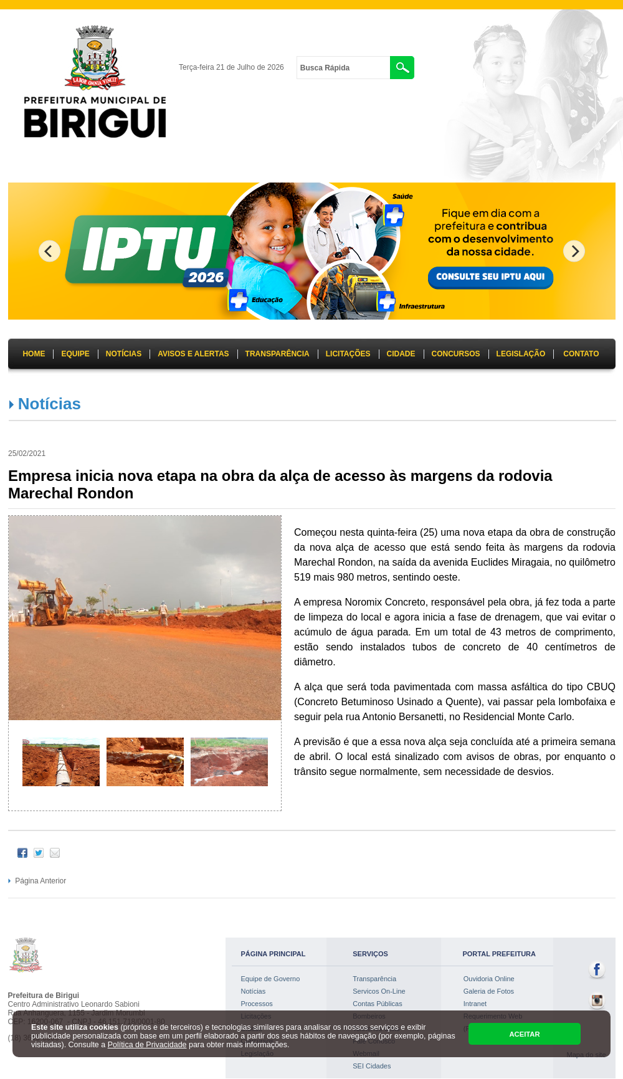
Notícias (49, 403)
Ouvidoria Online (489, 978)
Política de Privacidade (147, 1044)
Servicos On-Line (379, 991)
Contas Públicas (377, 1003)
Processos (257, 1003)
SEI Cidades (372, 1066)
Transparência (374, 978)
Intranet (475, 1003)
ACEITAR (524, 1034)
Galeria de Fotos (489, 991)
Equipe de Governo (270, 978)
